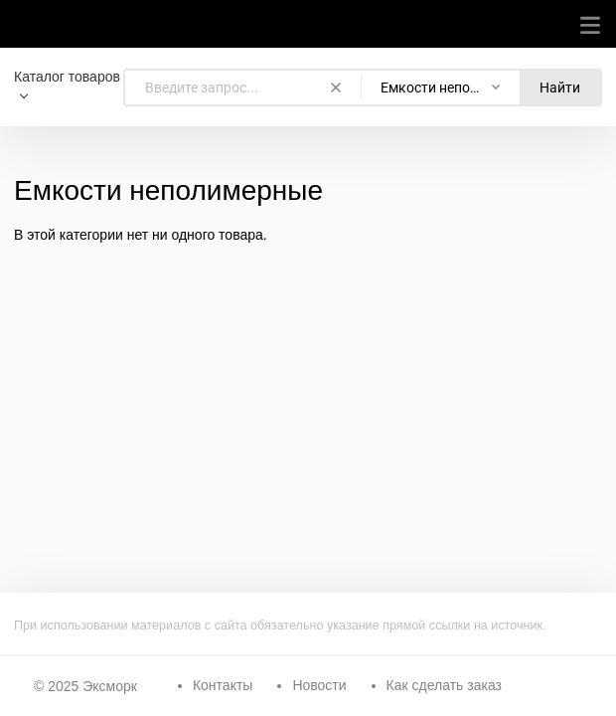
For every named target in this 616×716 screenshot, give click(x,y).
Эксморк (109, 686)
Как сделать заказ (444, 685)
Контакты (222, 685)
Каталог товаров (67, 77)
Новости (319, 685)
